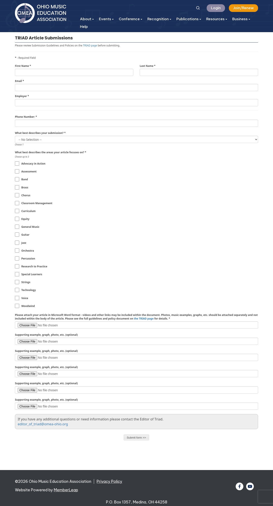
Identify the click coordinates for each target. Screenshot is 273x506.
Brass (24, 187)
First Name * (23, 66)
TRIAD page (90, 45)
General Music (30, 227)
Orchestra (27, 250)
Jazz (23, 243)
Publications (188, 19)
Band (24, 179)
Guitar (25, 235)
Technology (28, 290)
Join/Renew (243, 8)
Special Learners (31, 274)
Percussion (28, 258)
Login (216, 8)
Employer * (22, 96)
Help (84, 26)
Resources (216, 19)
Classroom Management (36, 203)
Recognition (159, 19)
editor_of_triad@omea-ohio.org (43, 424)
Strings (25, 282)
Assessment (28, 171)
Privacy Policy (109, 481)
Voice (24, 298)
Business (241, 19)
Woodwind (28, 306)
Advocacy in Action (33, 163)
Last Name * (147, 66)
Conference (130, 19)
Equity (25, 219)
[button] (136, 437)
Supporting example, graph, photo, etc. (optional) (46, 335)
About (87, 19)
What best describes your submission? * (40, 133)
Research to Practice (34, 266)
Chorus (25, 195)
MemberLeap (66, 489)
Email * (19, 81)
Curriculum (28, 211)
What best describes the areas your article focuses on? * (50, 152)
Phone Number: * (26, 117)
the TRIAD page (144, 318)
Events (106, 19)
